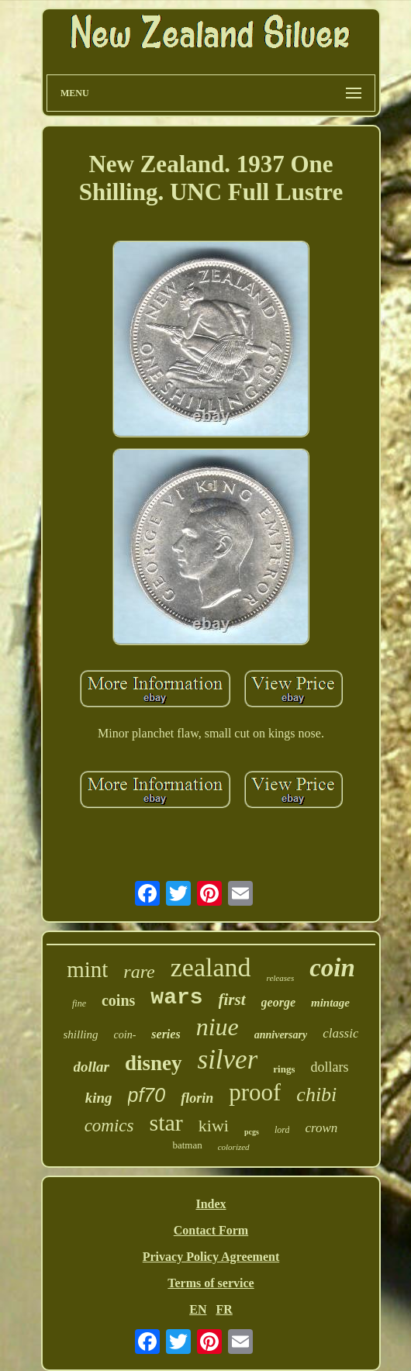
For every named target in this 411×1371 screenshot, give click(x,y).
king (98, 1098)
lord (282, 1129)
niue (217, 1027)
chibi (316, 1094)
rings (284, 1069)
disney (153, 1063)
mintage (330, 1002)
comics (109, 1125)
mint (87, 969)
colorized (234, 1147)
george (278, 1002)
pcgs (251, 1132)
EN (197, 1309)
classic (340, 1033)
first (232, 999)
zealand (211, 967)
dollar (91, 1066)
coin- (125, 1035)
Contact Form (211, 1230)
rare (138, 972)
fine (79, 1003)
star (166, 1122)
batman (187, 1145)
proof (255, 1092)
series (165, 1034)
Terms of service (211, 1283)
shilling (81, 1034)
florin (197, 1098)
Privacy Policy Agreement (211, 1256)
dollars (329, 1067)
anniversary (280, 1035)
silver (228, 1060)
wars (176, 998)
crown (321, 1128)
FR (224, 1309)
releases (281, 977)
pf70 (147, 1095)
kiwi (214, 1125)
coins (118, 1000)
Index (210, 1203)
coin (332, 968)
